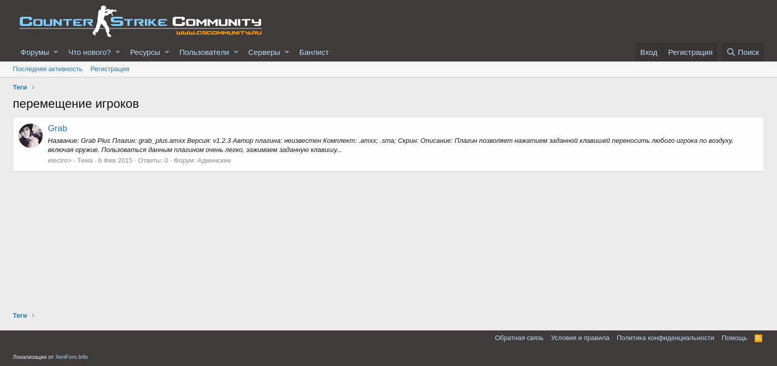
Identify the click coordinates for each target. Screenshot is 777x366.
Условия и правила (580, 338)
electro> (60, 160)
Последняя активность (47, 69)
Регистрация (109, 69)
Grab (57, 128)
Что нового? (89, 52)
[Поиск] (743, 52)
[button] (55, 52)
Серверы (264, 52)
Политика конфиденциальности (665, 338)
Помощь (734, 338)
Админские (214, 160)
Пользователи (204, 52)
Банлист (314, 52)
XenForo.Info (71, 357)
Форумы (34, 52)
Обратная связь (519, 338)
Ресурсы (145, 52)
